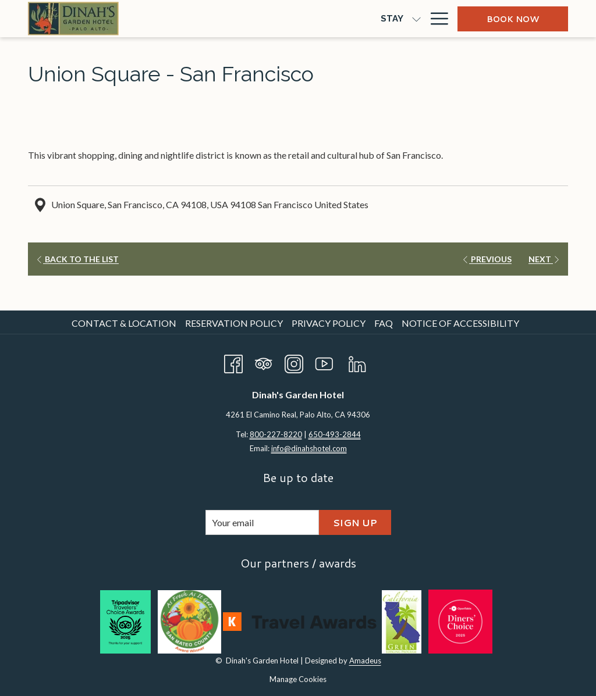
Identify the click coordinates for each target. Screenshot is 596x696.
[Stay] (174, 18)
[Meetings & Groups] (306, 18)
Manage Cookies (298, 679)
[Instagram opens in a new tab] (294, 361)
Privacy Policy (329, 323)
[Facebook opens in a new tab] (233, 361)
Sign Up (355, 522)
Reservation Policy (234, 323)
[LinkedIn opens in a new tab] (357, 361)
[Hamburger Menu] (435, 18)
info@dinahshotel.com (309, 448)
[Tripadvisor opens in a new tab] (263, 361)
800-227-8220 (276, 434)
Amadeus (365, 660)
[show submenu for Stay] (198, 18)
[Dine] (222, 18)
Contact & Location (124, 323)
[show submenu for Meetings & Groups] (366, 18)
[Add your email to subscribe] (262, 522)
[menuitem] (125, 323)
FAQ (383, 323)
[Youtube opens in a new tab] (324, 361)
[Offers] (397, 18)
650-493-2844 (334, 434)
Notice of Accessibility (460, 323)
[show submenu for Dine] (245, 18)
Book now (513, 19)
